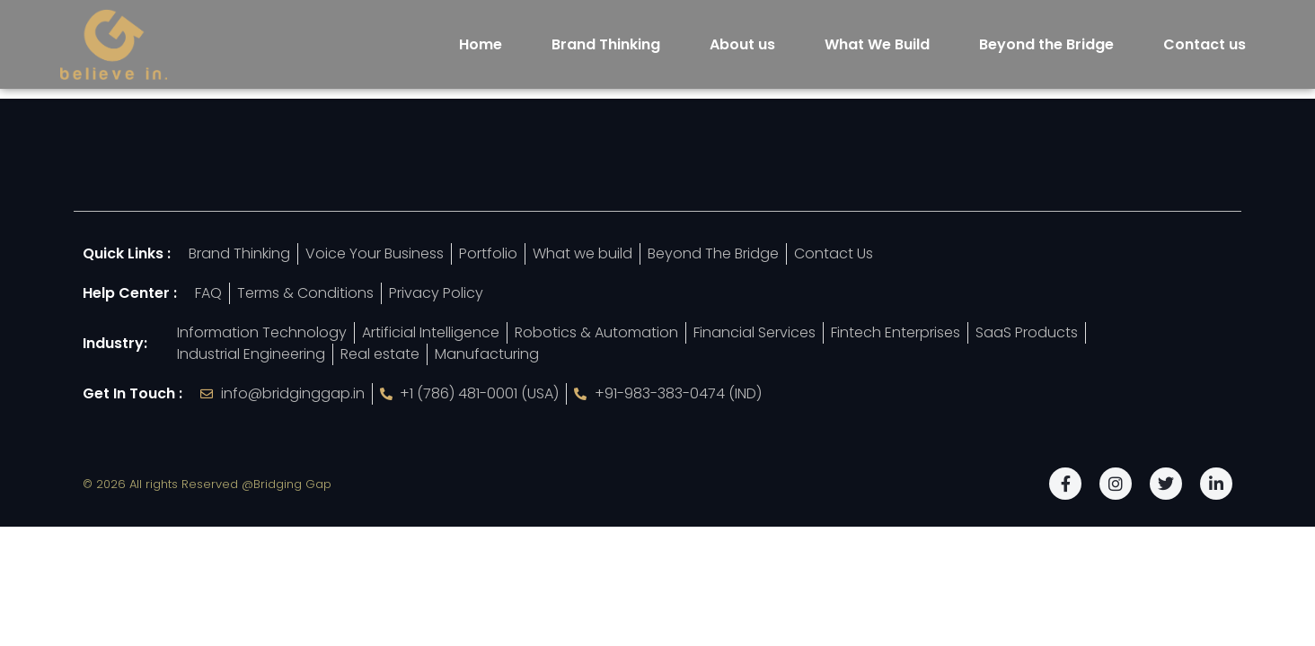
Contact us (1204, 44)
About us (742, 44)
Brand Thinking (606, 44)
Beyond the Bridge (1046, 44)
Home (480, 44)
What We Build (877, 44)
